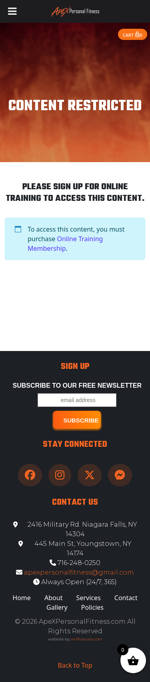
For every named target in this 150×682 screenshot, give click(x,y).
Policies (92, 607)
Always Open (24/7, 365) (75, 582)
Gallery (57, 607)
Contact (126, 597)
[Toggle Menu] (12, 11)
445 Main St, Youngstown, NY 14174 (75, 548)
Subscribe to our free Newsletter (77, 385)
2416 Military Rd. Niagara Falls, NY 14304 (75, 529)
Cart (132, 35)
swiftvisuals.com (86, 639)
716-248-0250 (75, 563)
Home (21, 597)
